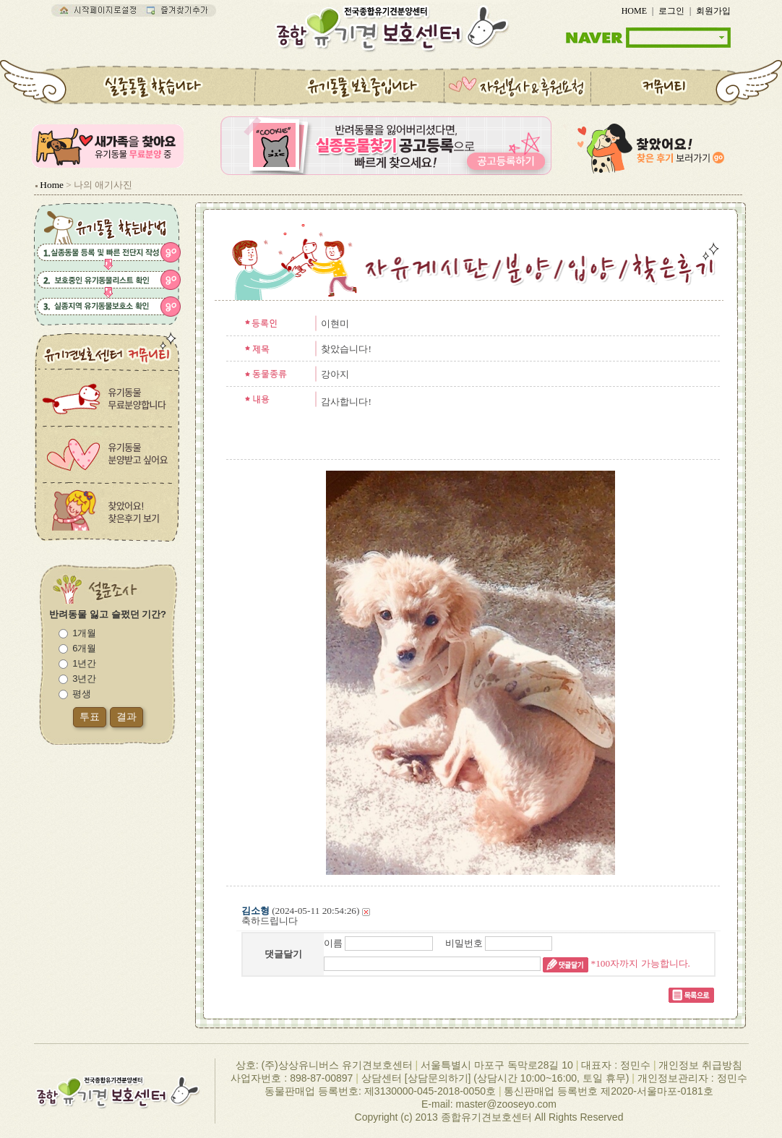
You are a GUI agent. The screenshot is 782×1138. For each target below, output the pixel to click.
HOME (634, 11)
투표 (90, 716)
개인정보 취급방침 (700, 1065)
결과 (126, 716)
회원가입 (713, 11)
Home (52, 184)
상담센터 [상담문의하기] (416, 1078)
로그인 (671, 11)
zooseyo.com (526, 1104)
